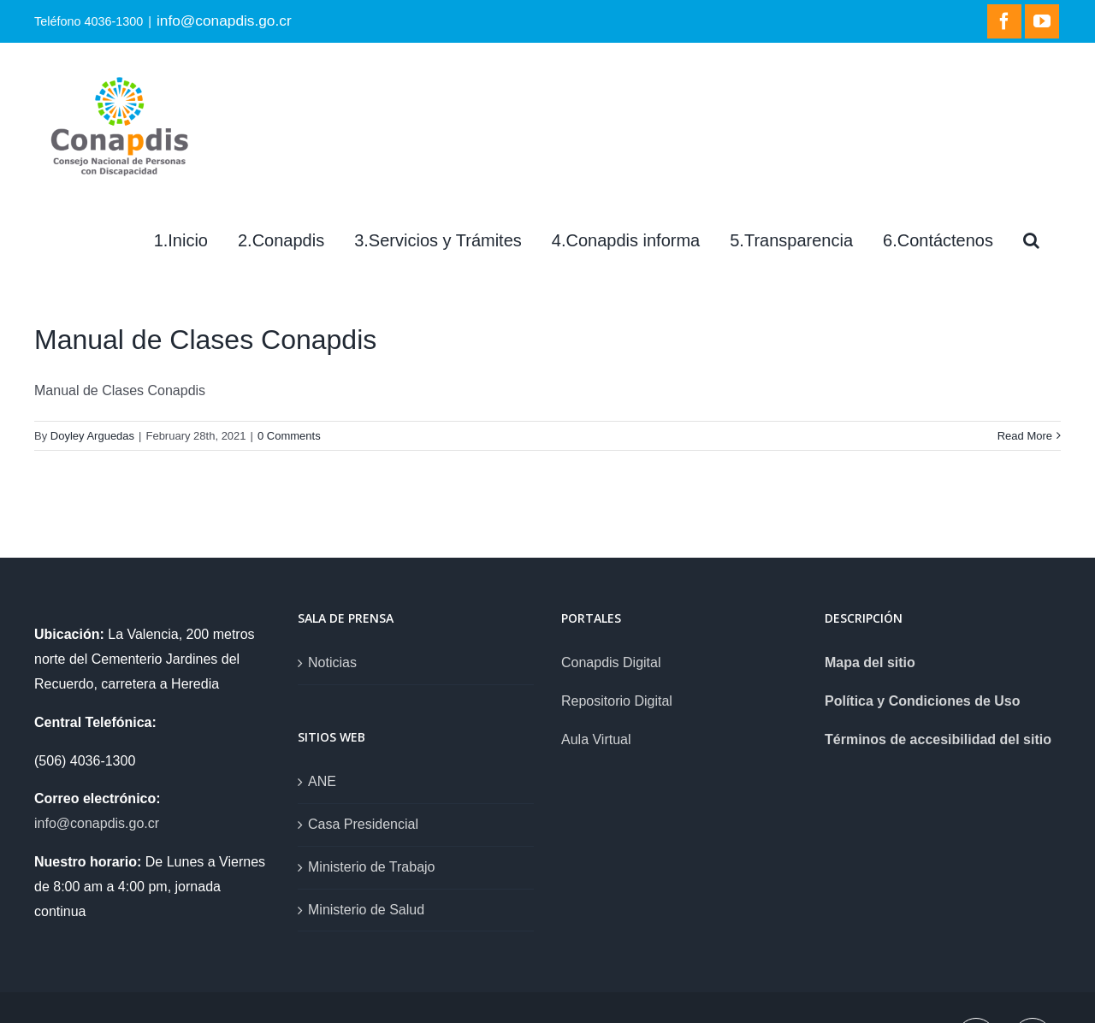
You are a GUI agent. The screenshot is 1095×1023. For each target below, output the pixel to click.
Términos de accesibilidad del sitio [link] (938, 739)
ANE (322, 781)
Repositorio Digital (616, 701)
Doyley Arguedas (92, 435)
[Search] (1031, 240)
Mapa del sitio (870, 662)
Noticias (332, 662)
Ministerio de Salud (366, 909)
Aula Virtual (596, 739)
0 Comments (289, 435)
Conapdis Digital (611, 662)
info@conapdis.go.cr (224, 20)
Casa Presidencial (363, 824)
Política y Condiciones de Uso (923, 701)
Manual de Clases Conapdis (205, 339)
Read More (1024, 435)
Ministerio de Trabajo (371, 867)
